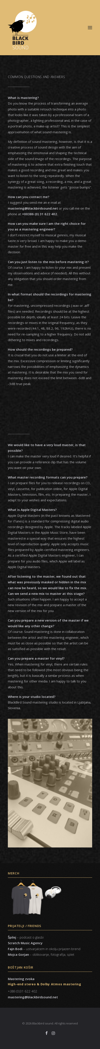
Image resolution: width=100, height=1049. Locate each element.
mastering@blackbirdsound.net (33, 997)
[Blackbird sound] (50, 27)
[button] (90, 27)
